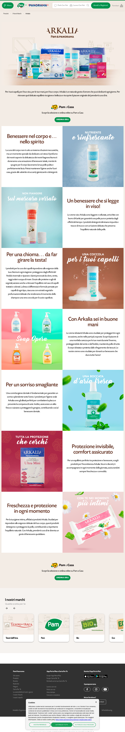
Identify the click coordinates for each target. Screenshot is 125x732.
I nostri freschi (17, 695)
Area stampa (51, 692)
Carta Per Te (17, 689)
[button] (18, 628)
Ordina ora (62, 120)
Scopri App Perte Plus (54, 676)
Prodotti (16, 678)
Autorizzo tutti (62, 725)
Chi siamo (16, 676)
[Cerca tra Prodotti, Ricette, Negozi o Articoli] (88, 5)
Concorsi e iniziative (53, 695)
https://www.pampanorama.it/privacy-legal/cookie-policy (73, 720)
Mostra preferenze (40, 725)
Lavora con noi (51, 687)
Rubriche (16, 684)
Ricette (15, 681)
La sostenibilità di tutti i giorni (23, 692)
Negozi (15, 687)
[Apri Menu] (8, 5)
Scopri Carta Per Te (53, 678)
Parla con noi (51, 690)
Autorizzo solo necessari (84, 725)
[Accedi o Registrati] (100, 5)
